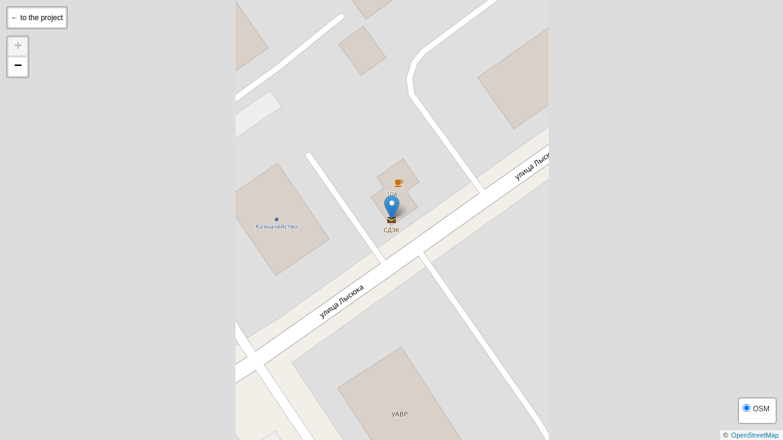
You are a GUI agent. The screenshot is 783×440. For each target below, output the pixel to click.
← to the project (37, 17)
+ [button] (18, 47)
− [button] (18, 66)
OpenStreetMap (755, 435)
